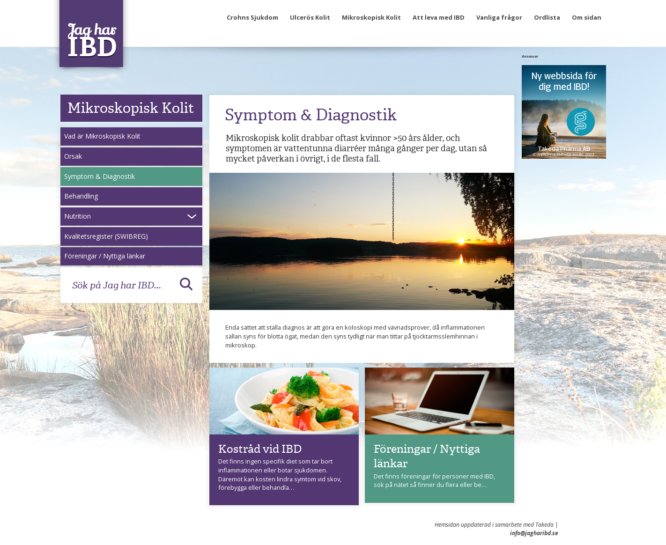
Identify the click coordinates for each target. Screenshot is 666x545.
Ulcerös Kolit (310, 17)
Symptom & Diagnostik (99, 176)
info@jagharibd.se (534, 533)
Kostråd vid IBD (260, 449)
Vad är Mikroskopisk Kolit (102, 136)
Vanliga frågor (499, 17)
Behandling (81, 195)
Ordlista (547, 17)
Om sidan (586, 17)
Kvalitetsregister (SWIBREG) (106, 236)
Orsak (73, 156)
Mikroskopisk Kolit (371, 17)
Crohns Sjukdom (252, 17)
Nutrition (77, 216)
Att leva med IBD (439, 17)
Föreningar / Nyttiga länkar (104, 255)
